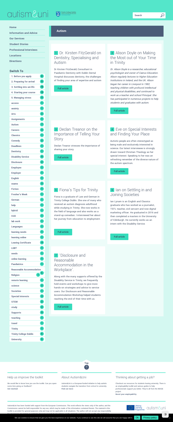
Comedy (27, 140)
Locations (15, 55)
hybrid (27, 210)
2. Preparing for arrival (27, 81)
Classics (27, 135)
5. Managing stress (27, 97)
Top (86, 366)
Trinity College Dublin (27, 334)
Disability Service (27, 157)
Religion (25, 275)
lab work (27, 221)
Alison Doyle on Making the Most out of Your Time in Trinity (133, 57)
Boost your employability (126, 394)
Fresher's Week (27, 194)
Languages (27, 226)
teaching (27, 318)
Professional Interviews (23, 50)
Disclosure (27, 162)
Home (12, 27)
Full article (63, 88)
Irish (27, 216)
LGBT (27, 248)
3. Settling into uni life (27, 87)
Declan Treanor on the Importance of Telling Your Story (77, 134)
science (27, 285)
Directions (15, 61)
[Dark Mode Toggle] (165, 414)
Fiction (27, 189)
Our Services (16, 38)
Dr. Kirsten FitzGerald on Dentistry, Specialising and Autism (77, 57)
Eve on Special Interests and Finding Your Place (133, 132)
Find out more (67, 389)
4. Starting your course (27, 92)
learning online (27, 237)
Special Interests (27, 296)
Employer (27, 173)
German (27, 200)
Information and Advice (23, 33)
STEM (27, 302)
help (27, 205)
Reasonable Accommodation (27, 270)
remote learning (27, 280)
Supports (27, 312)
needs (27, 253)
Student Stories (18, 44)
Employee (27, 167)
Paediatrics (27, 264)
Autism (27, 124)
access (27, 103)
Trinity (27, 328)
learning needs (27, 232)
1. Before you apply (27, 76)
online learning (27, 259)
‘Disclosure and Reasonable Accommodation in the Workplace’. (73, 263)
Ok (137, 417)
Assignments (27, 119)
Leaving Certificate (27, 242)
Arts (27, 114)
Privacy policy (150, 417)
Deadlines (27, 146)
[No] (169, 417)
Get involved (12, 389)
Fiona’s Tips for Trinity (78, 190)
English (27, 178)
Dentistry (27, 151)
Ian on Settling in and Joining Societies (131, 192)
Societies (27, 291)
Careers (27, 130)
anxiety (27, 108)
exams (27, 183)
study (27, 307)
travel (27, 323)
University (27, 339)
